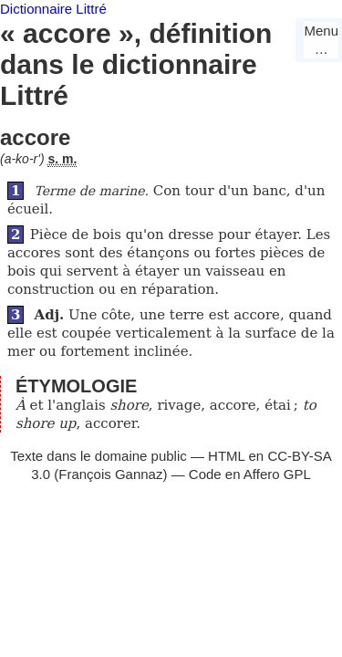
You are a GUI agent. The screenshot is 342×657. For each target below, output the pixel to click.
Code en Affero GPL (250, 474)
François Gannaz (110, 474)
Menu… (321, 40)
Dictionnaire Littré (53, 8)
